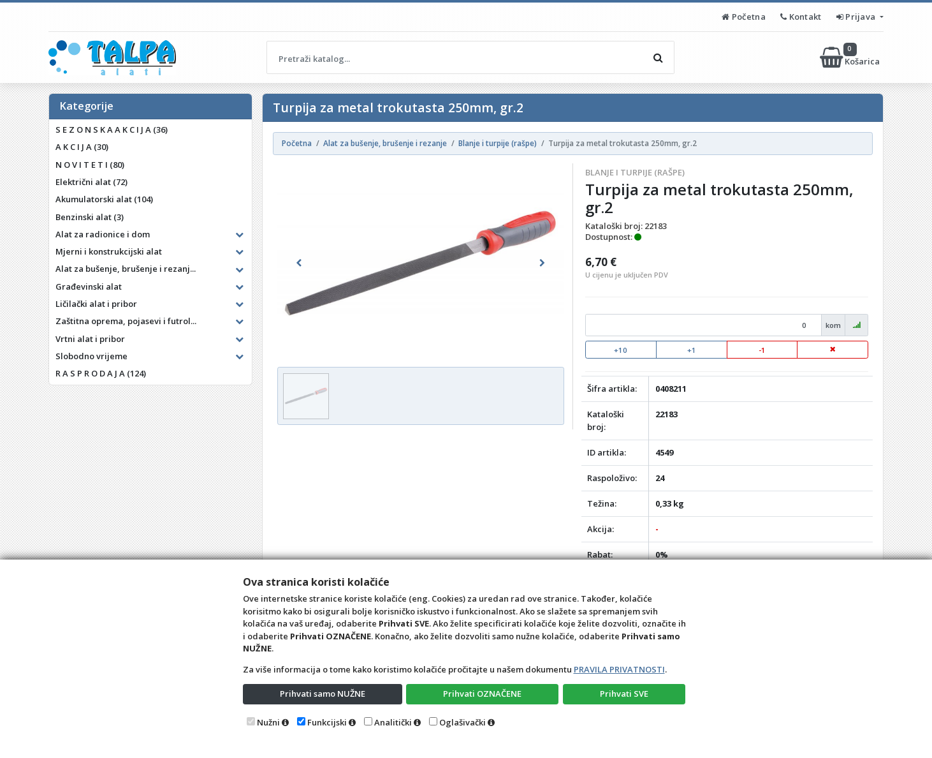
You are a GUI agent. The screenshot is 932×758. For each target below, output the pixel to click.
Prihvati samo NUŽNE (322, 693)
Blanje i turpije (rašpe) (635, 172)
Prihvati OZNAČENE (482, 693)
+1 (691, 350)
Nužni (268, 722)
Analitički (393, 722)
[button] (298, 263)
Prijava (857, 16)
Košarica (851, 57)
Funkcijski (327, 722)
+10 (620, 350)
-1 (762, 350)
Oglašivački (462, 722)
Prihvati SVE (624, 693)
